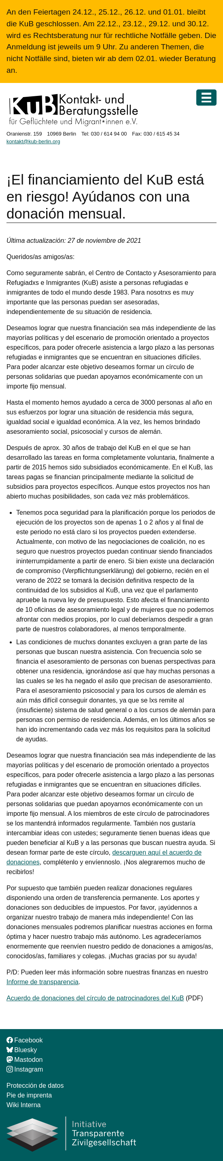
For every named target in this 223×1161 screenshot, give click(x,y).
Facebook (24, 1040)
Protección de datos (35, 1085)
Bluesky (21, 1049)
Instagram (24, 1069)
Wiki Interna (23, 1105)
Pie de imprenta (29, 1095)
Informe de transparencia (42, 981)
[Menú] (206, 97)
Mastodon (24, 1059)
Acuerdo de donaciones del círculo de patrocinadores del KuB (95, 998)
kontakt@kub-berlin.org (33, 141)
